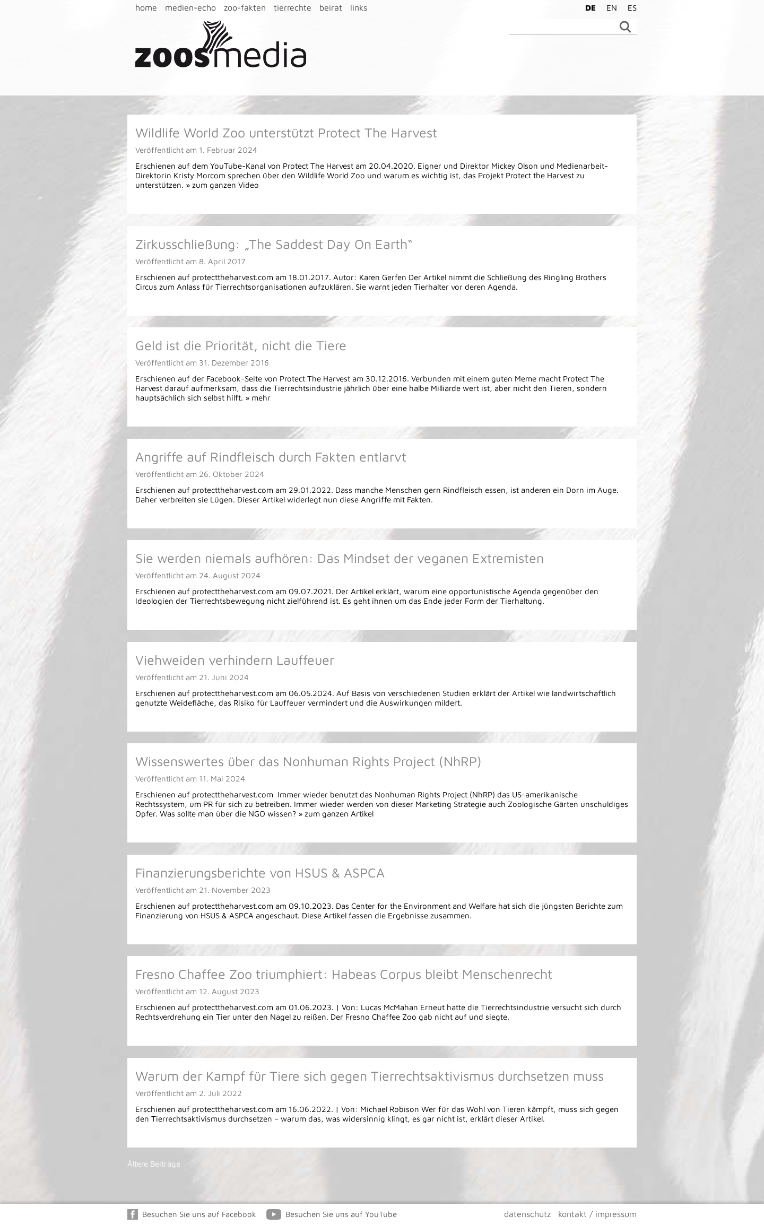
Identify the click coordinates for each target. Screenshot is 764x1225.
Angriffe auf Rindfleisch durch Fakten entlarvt (270, 456)
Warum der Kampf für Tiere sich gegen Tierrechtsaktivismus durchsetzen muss (369, 1075)
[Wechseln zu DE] (588, 7)
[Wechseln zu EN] (609, 7)
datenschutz (527, 1214)
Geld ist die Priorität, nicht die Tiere (240, 345)
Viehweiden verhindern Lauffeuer (234, 659)
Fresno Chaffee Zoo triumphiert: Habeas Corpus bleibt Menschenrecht (343, 973)
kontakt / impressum (597, 1214)
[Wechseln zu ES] (629, 7)
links (358, 7)
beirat (330, 7)
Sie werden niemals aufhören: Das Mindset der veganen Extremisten (339, 558)
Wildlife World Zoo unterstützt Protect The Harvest (286, 132)
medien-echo (190, 7)
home (146, 7)
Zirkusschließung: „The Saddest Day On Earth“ (274, 243)
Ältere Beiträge (153, 1163)
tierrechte (292, 7)
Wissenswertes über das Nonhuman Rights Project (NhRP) (308, 761)
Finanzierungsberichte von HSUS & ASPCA (260, 872)
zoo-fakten (245, 7)
